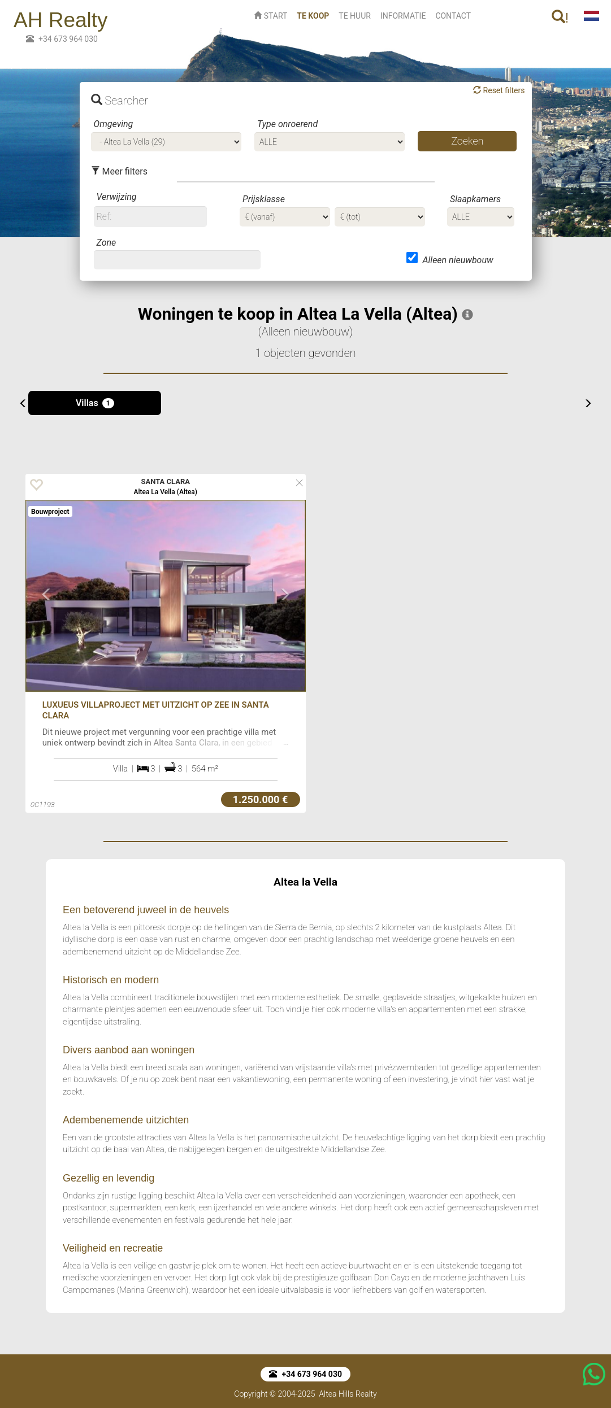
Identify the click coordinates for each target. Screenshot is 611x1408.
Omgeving (113, 124)
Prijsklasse (263, 199)
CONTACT (453, 15)
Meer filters (119, 171)
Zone (106, 242)
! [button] (560, 18)
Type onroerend (287, 124)
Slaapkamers (475, 199)
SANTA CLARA (165, 481)
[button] (46, 639)
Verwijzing (117, 196)
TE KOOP (315, 15)
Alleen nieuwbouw (457, 260)
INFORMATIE (403, 15)
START (270, 15)
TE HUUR (355, 15)
